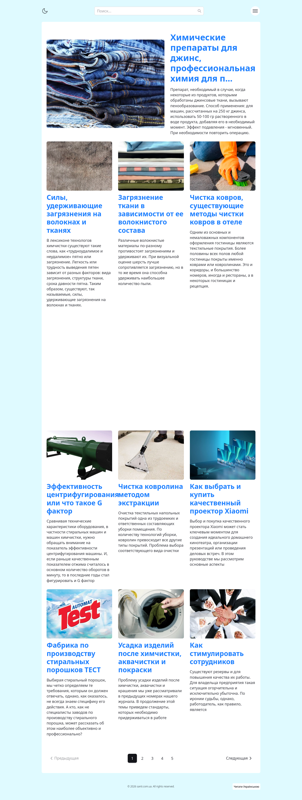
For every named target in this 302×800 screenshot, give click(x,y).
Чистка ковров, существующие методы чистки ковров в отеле (217, 209)
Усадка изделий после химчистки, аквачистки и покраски (149, 657)
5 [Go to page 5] (172, 758)
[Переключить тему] (45, 11)
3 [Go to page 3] (152, 758)
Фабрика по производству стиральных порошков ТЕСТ (74, 657)
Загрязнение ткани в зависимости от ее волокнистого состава (150, 214)
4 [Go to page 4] (162, 758)
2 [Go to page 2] (142, 758)
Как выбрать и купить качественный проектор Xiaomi (219, 498)
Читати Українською (246, 786)
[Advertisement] (151, 369)
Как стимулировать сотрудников (217, 653)
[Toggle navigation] (255, 11)
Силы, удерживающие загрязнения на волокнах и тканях (74, 214)
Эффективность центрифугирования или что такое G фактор (83, 498)
